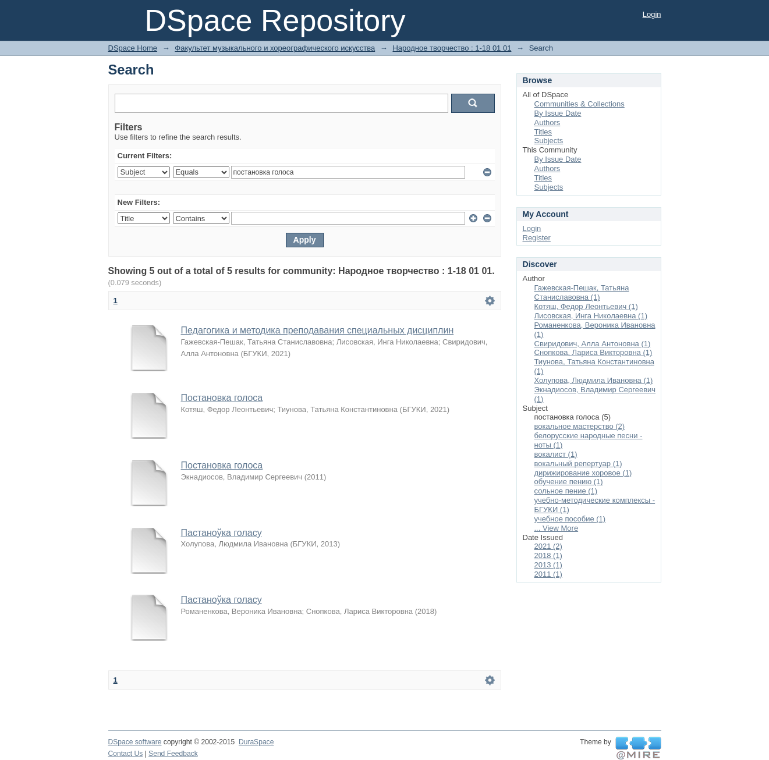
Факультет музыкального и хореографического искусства (275, 48)
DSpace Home (133, 48)
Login (652, 14)
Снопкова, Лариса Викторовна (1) (593, 352)
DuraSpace (256, 742)
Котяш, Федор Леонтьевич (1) (586, 306)
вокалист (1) (555, 454)
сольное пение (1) (566, 490)
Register (537, 237)
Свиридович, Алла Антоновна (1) (592, 343)
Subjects (549, 140)
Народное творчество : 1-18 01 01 (451, 48)
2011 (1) (548, 574)
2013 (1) (548, 564)
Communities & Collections (579, 104)
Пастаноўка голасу (221, 533)
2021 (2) (548, 546)
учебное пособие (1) (570, 518)
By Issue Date (558, 113)
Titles (543, 131)
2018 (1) (548, 555)
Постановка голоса (222, 398)
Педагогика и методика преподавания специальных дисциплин (317, 330)
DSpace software (135, 742)
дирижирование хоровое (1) (583, 472)
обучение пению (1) (568, 481)
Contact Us (125, 754)
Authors (547, 122)
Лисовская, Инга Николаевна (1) (591, 315)
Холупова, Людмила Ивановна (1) (593, 380)
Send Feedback (173, 754)
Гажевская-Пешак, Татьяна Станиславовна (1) (581, 292)
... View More (556, 528)
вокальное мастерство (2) (579, 426)
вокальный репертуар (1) (578, 463)
